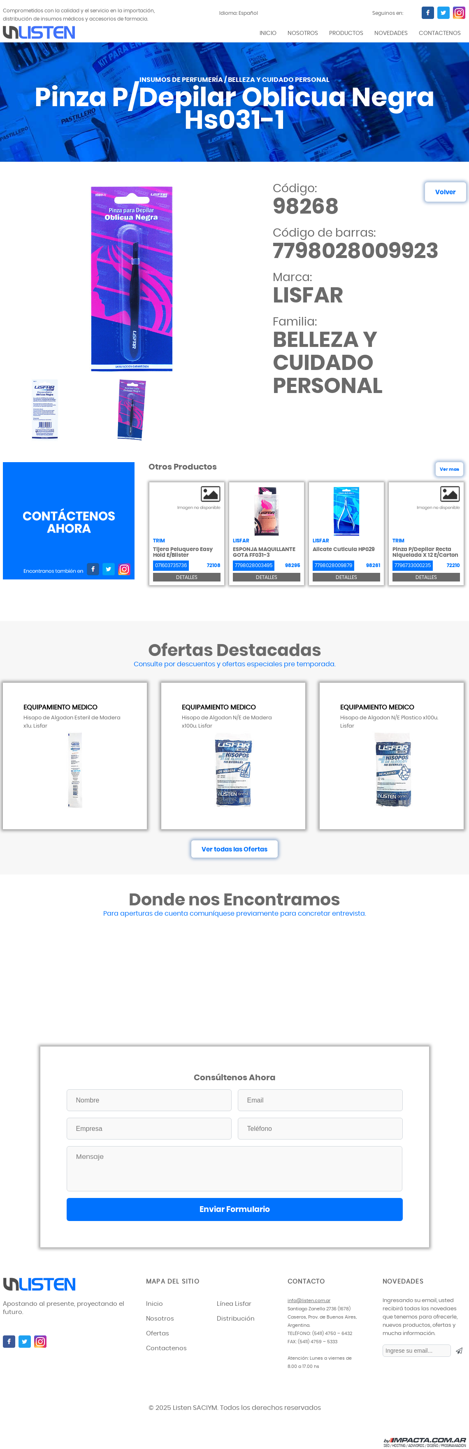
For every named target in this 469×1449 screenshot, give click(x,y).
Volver (445, 192)
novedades (391, 33)
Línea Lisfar (234, 1304)
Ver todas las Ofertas (234, 850)
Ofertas (157, 1333)
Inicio (154, 1304)
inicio (268, 33)
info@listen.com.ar (309, 1300)
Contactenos (166, 1348)
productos (346, 33)
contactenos (440, 33)
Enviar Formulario (235, 1210)
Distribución (236, 1319)
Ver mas (449, 469)
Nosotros (303, 33)
